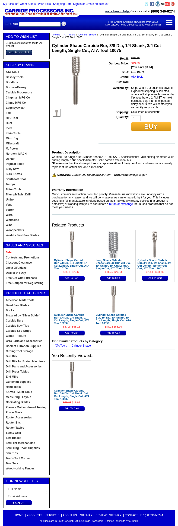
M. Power (12, 148)
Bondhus (12, 82)
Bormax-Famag (16, 87)
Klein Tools (13, 133)
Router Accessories (19, 417)
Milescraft (12, 143)
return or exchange (121, 204)
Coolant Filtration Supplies (23, 346)
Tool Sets (12, 463)
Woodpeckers (15, 230)
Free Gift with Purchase (21, 278)
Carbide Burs (14, 320)
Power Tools (14, 412)
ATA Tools (69, 34)
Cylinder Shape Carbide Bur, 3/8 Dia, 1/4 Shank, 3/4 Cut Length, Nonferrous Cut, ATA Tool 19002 (154, 264)
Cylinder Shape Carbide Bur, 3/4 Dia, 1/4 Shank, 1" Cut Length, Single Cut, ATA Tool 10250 (71, 319)
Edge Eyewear (15, 107)
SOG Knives (14, 174)
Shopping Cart (62, 4)
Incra (9, 128)
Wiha (9, 225)
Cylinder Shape (87, 34)
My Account (10, 4)
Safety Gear (13, 432)
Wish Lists (44, 4)
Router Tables (15, 427)
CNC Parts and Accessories (24, 341)
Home (56, 34)
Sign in (77, 4)
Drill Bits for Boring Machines (25, 361)
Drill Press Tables (17, 371)
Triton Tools (14, 189)
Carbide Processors (19, 92)
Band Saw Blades (17, 305)
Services (52, 515)
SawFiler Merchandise (20, 443)
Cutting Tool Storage (19, 351)
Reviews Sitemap (108, 515)
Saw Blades (13, 438)
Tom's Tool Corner (18, 458)
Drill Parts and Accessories (24, 366)
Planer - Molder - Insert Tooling (26, 407)
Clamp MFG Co (16, 102)
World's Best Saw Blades (22, 235)
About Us (70, 515)
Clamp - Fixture (16, 336)
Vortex (10, 209)
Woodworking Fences (20, 468)
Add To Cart (71, 278)
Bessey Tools (14, 77)
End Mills (12, 376)
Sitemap (86, 515)
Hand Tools (13, 387)
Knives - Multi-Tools (19, 392)
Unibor (10, 199)
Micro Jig (12, 138)
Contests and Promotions (23, 257)
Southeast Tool (16, 179)
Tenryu (10, 184)
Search (12, 24)
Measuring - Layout (18, 397)
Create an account (97, 4)
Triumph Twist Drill (18, 194)
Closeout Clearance (19, 262)
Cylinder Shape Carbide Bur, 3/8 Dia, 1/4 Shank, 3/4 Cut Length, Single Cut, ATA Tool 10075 (71, 394)
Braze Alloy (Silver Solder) (23, 315)
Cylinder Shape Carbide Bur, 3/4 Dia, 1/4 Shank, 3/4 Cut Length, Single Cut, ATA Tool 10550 (113, 319)
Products (34, 515)
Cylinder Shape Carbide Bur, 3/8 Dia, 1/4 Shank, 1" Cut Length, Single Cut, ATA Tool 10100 (71, 264)
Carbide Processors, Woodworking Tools (41, 12)
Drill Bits (11, 356)
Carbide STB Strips (18, 330)
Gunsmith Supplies (18, 381)
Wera (9, 215)
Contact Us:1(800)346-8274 (144, 515)
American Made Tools (20, 300)
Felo (9, 113)
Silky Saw (12, 169)
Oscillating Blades (18, 402)
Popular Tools (15, 164)
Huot (9, 123)
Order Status (28, 4)
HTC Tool (12, 118)
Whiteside (12, 220)
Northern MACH (16, 153)
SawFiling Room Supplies (23, 448)
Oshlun (10, 158)
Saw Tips (12, 453)
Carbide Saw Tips (17, 325)
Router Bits (13, 422)
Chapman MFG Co (18, 97)
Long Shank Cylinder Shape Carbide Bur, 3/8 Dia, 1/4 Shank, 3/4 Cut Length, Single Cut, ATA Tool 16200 (113, 264)
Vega (9, 204)
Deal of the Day (16, 272)
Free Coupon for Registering (25, 283)
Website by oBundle (127, 521)
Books (10, 310)
